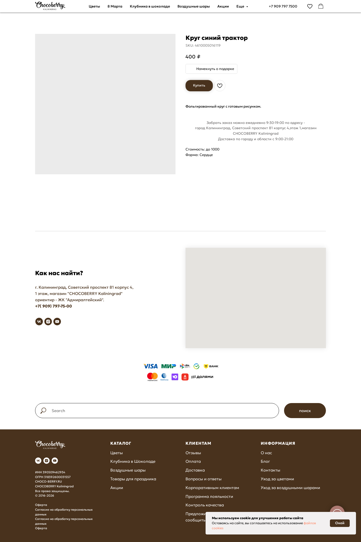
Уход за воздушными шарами (290, 487)
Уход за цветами (277, 478)
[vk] (39, 321)
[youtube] (57, 321)
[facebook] (321, 6)
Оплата (193, 461)
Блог (265, 461)
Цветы (94, 6)
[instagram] (48, 321)
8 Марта (115, 6)
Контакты (270, 470)
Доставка (195, 470)
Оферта (41, 505)
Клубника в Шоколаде (132, 461)
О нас (266, 452)
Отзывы (193, 452)
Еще (240, 6)
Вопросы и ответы (204, 478)
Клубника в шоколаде (150, 6)
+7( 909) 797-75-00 (53, 305)
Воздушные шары (193, 6)
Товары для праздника (133, 478)
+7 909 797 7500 (283, 6)
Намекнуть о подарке (215, 68)
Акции (223, 6)
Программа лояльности (209, 496)
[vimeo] (310, 6)
